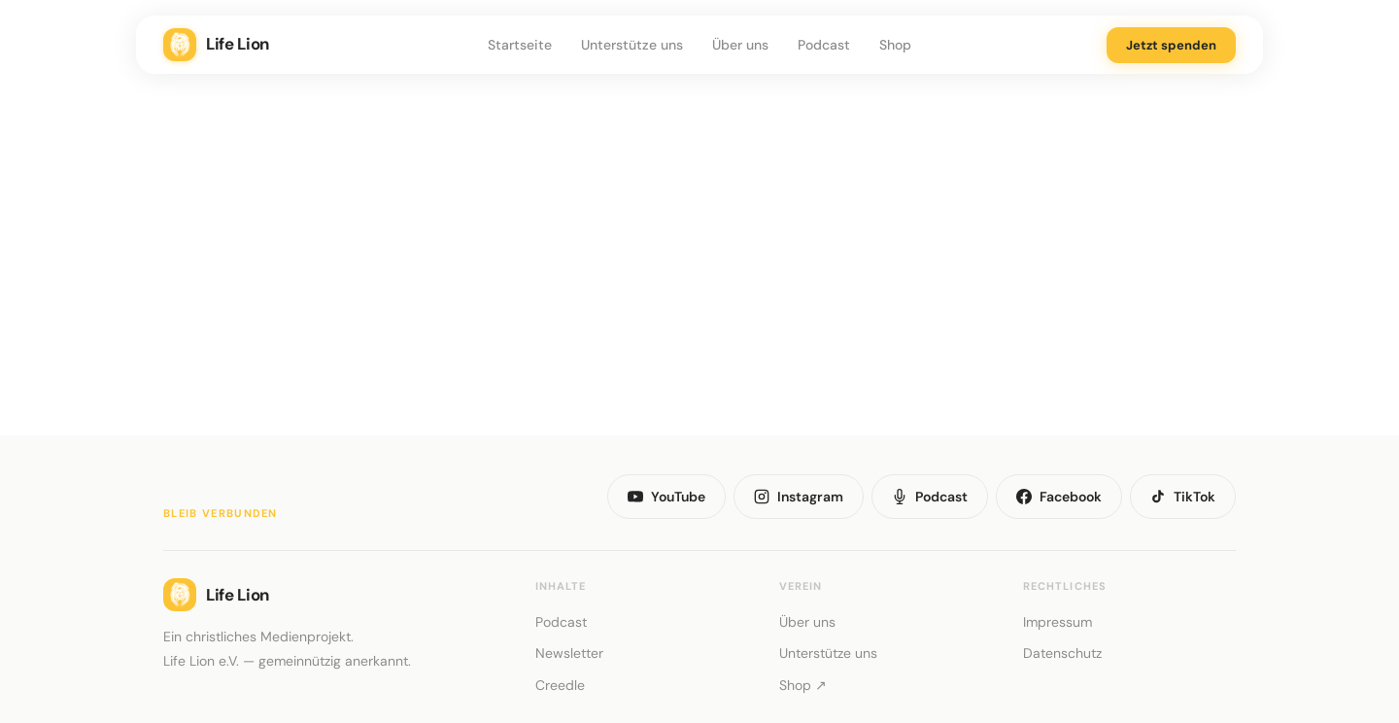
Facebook (1059, 496)
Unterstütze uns (632, 44)
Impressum (1057, 622)
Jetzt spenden (1171, 45)
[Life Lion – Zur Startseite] (318, 44)
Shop (895, 44)
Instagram (798, 496)
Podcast (824, 44)
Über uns (740, 44)
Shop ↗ (803, 685)
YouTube (666, 496)
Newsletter (569, 653)
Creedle (560, 685)
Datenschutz (1062, 653)
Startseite (520, 44)
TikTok (1182, 496)
